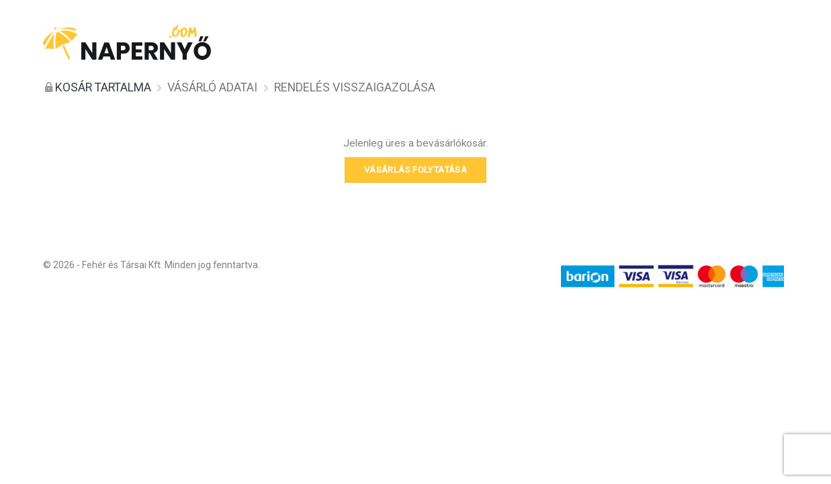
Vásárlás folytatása (416, 170)
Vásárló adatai (212, 87)
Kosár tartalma (103, 87)
